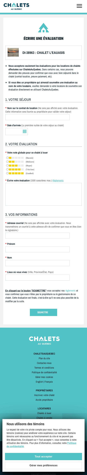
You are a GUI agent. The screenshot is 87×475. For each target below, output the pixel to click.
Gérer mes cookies (44, 377)
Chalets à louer (44, 413)
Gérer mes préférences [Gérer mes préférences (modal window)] (43, 465)
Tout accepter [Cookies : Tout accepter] (43, 456)
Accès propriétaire (44, 399)
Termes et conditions (44, 367)
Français (49, 381)
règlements (70, 290)
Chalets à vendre (44, 418)
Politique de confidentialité (44, 372)
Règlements (58, 180)
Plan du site (44, 358)
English (39, 381)
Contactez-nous (44, 363)
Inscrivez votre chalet (44, 395)
